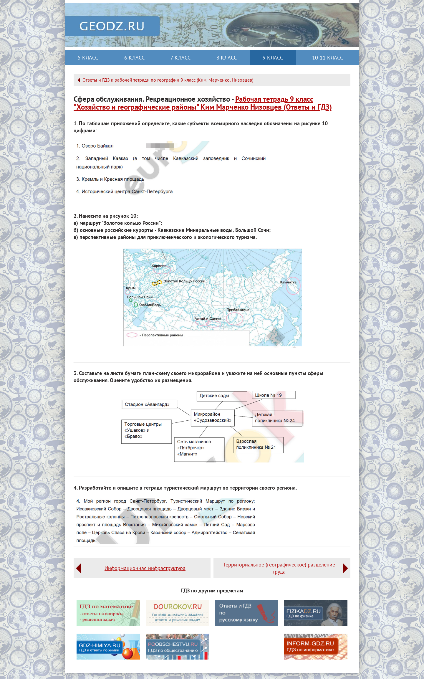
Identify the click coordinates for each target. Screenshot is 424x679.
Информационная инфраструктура (145, 568)
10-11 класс (327, 57)
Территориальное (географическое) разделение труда (279, 568)
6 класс (134, 57)
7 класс (180, 57)
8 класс (226, 57)
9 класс (273, 57)
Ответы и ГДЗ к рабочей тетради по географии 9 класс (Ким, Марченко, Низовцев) (167, 80)
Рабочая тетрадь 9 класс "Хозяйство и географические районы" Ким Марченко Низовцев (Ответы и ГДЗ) (203, 103)
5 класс (88, 57)
